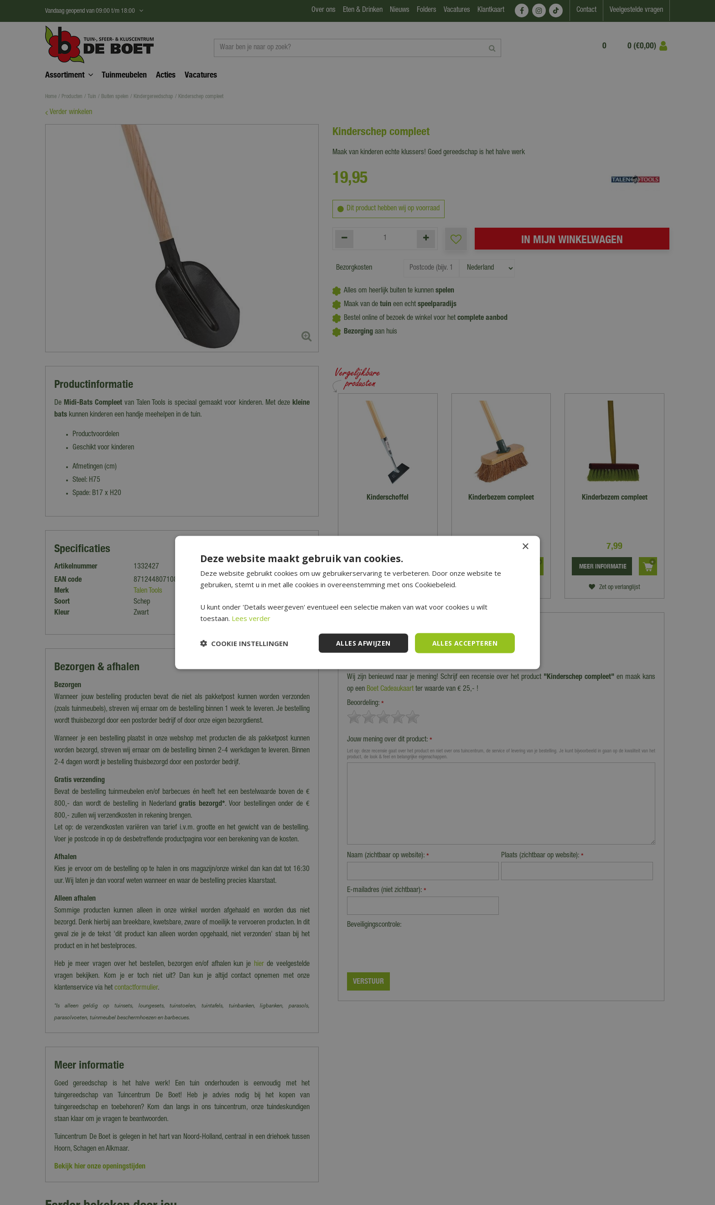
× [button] (525, 546)
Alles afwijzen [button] (363, 642)
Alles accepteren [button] (464, 642)
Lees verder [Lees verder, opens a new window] (251, 617)
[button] (244, 643)
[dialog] (357, 602)
